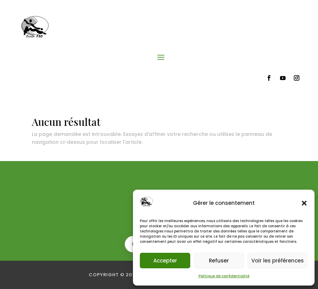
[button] (304, 203)
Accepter (165, 260)
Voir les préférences (277, 260)
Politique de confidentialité (224, 276)
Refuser (219, 260)
